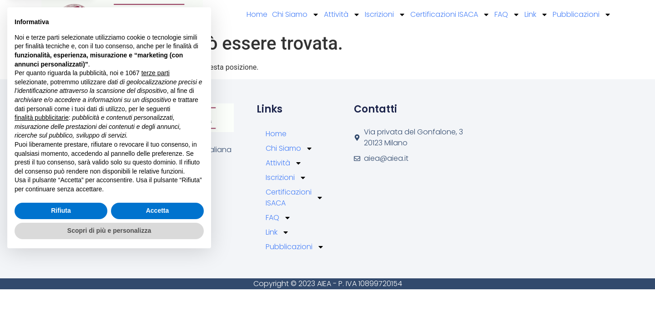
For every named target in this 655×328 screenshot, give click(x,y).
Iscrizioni (385, 14)
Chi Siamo (295, 14)
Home (257, 14)
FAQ (507, 14)
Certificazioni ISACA (450, 14)
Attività (342, 14)
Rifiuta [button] (61, 283)
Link (536, 14)
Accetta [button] (157, 283)
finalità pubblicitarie (42, 190)
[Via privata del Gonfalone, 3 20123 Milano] (522, 159)
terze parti (155, 145)
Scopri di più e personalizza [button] (109, 303)
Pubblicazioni (582, 14)
